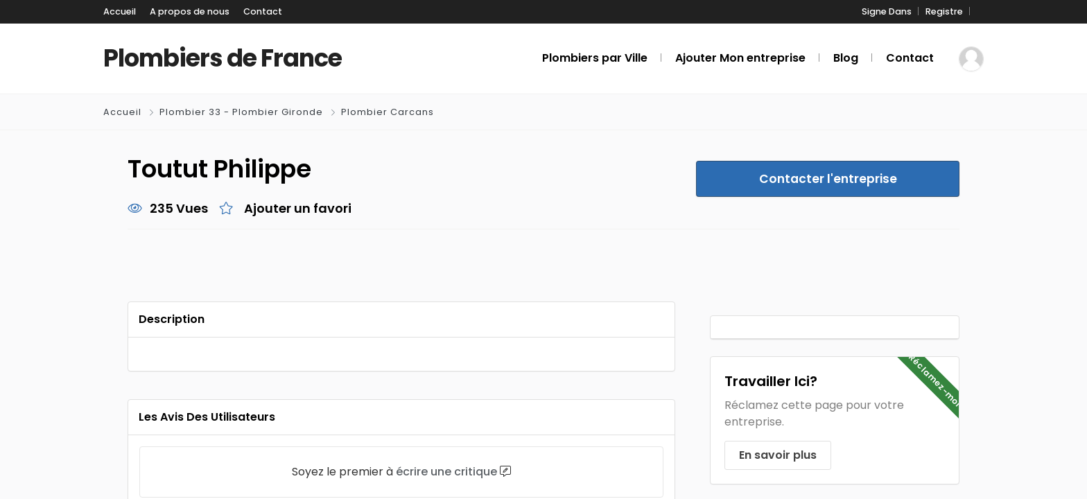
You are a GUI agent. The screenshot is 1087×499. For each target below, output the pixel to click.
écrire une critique (450, 472)
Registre (946, 12)
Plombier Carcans (385, 113)
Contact (244, 12)
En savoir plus (777, 456)
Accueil (117, 12)
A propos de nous (180, 12)
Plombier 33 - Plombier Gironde (240, 113)
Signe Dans (893, 12)
